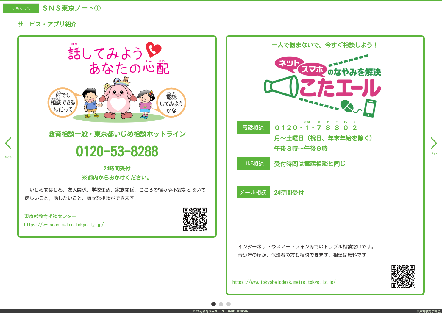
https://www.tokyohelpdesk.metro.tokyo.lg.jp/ (284, 282)
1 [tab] (214, 304)
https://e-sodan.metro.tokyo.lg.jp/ (64, 224)
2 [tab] (221, 304)
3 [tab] (228, 304)
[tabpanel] (221, 158)
